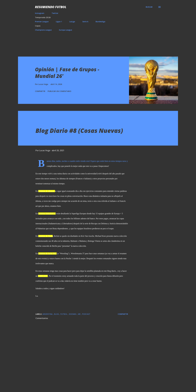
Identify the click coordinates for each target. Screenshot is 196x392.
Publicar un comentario (59, 91)
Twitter (55, 13)
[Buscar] (149, 6)
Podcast (86, 314)
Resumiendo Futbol (50, 7)
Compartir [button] (40, 91)
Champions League (43, 30)
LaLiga (72, 21)
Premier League (41, 21)
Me (79, 314)
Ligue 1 (59, 21)
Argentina (47, 314)
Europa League (65, 30)
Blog (56, 314)
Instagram (39, 13)
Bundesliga (100, 21)
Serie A (85, 21)
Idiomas (73, 314)
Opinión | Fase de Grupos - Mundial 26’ (67, 72)
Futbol (64, 314)
